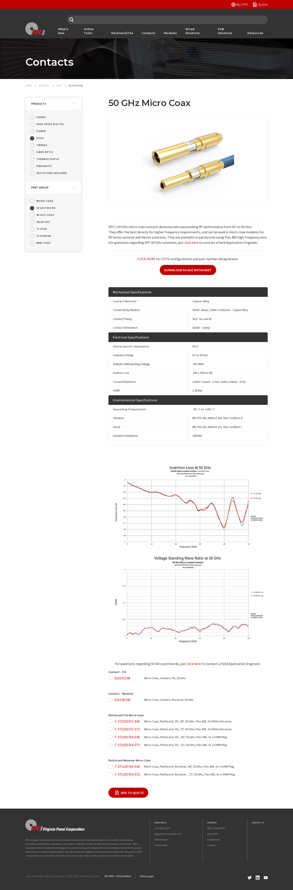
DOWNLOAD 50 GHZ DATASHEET (188, 270)
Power (41, 131)
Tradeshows (214, 839)
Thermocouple (47, 159)
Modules (170, 33)
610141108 (122, 678)
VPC (35, 28)
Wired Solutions (192, 31)
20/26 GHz (43, 221)
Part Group (39, 187)
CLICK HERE (146, 259)
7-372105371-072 (127, 729)
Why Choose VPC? (216, 828)
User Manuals (162, 828)
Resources (255, 33)
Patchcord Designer (51, 173)
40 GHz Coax (45, 214)
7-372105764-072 (127, 745)
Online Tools (89, 31)
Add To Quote (132, 792)
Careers (211, 845)
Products (38, 104)
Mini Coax (43, 242)
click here (191, 242)
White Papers (161, 839)
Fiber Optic (44, 152)
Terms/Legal (147, 876)
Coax (40, 138)
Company (212, 822)
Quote (263, 5)
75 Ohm (41, 228)
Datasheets (160, 845)
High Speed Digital (50, 124)
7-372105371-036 (127, 721)
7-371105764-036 (127, 766)
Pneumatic (44, 166)
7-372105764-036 (127, 737)
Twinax (41, 145)
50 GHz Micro (46, 208)
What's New (63, 31)
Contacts (148, 33)
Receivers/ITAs (122, 33)
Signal (41, 117)
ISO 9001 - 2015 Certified (118, 876)
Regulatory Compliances (168, 833)
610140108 (122, 700)
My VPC (242, 5)
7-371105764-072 (127, 774)
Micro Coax (44, 201)
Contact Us (258, 822)
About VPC (212, 833)
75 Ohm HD (43, 235)
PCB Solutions (225, 31)
